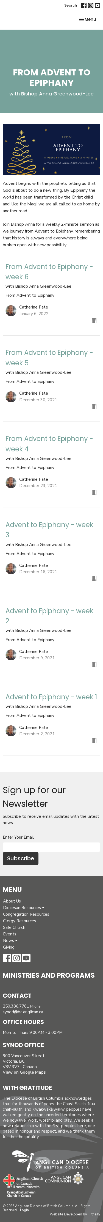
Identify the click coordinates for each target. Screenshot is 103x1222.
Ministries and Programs (49, 975)
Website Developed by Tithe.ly (75, 1214)
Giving (9, 947)
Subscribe (20, 858)
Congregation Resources (26, 914)
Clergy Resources (19, 921)
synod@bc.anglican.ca (23, 1012)
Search (70, 5)
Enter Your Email (18, 837)
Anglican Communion (65, 1178)
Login (24, 1210)
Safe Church (14, 927)
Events (9, 934)
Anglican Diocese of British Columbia (53, 1162)
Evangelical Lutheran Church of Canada (21, 1191)
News (10, 940)
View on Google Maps (24, 1072)
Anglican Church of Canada (23, 1179)
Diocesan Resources (23, 907)
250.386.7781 (16, 1006)
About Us (12, 901)
